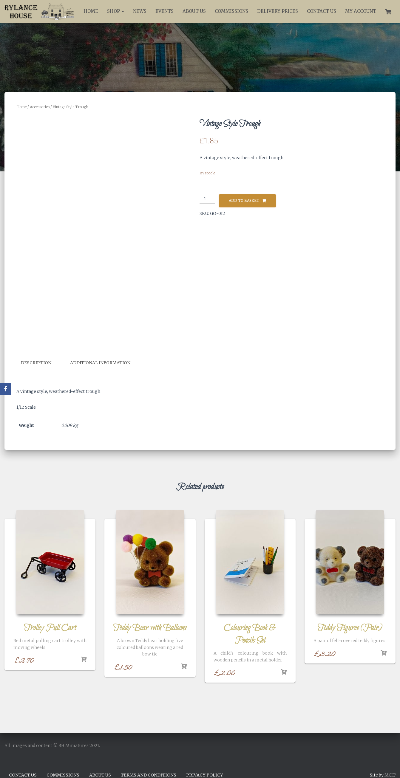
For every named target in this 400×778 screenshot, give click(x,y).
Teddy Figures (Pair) (350, 627)
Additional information (100, 362)
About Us (194, 11)
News (139, 11)
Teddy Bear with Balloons (149, 627)
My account (360, 11)
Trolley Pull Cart (50, 627)
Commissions (231, 11)
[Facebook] (5, 389)
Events (164, 11)
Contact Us (321, 11)
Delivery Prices (277, 11)
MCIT (390, 774)
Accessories (40, 107)
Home (91, 11)
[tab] (40, 363)
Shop (115, 11)
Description (36, 362)
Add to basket (244, 200)
